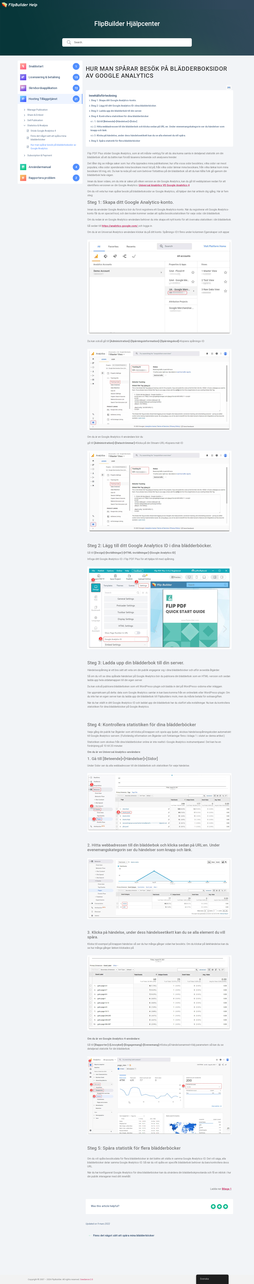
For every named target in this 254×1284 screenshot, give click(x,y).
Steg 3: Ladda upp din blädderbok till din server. (116, 111)
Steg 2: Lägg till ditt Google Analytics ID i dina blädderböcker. (124, 105)
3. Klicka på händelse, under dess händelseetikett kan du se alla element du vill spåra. (140, 135)
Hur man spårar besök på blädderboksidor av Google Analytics (53, 147)
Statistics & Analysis (37, 125)
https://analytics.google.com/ (120, 225)
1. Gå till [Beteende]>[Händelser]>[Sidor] (115, 121)
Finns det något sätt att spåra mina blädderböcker (48, 138)
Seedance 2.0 (86, 1279)
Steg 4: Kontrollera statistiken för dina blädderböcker (120, 116)
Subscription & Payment (39, 155)
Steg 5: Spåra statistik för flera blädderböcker (115, 141)
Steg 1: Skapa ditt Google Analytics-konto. (114, 100)
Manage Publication (37, 109)
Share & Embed (35, 115)
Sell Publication (35, 120)
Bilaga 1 (226, 1188)
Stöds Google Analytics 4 (43, 131)
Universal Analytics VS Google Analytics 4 (164, 185)
